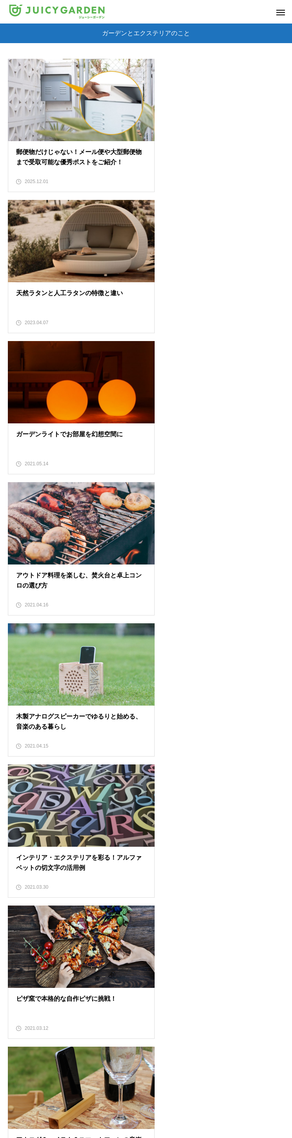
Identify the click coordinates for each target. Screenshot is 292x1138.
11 (213, 923)
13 (252, 923)
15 (136, 943)
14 (271, 923)
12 (233, 923)
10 (194, 923)
